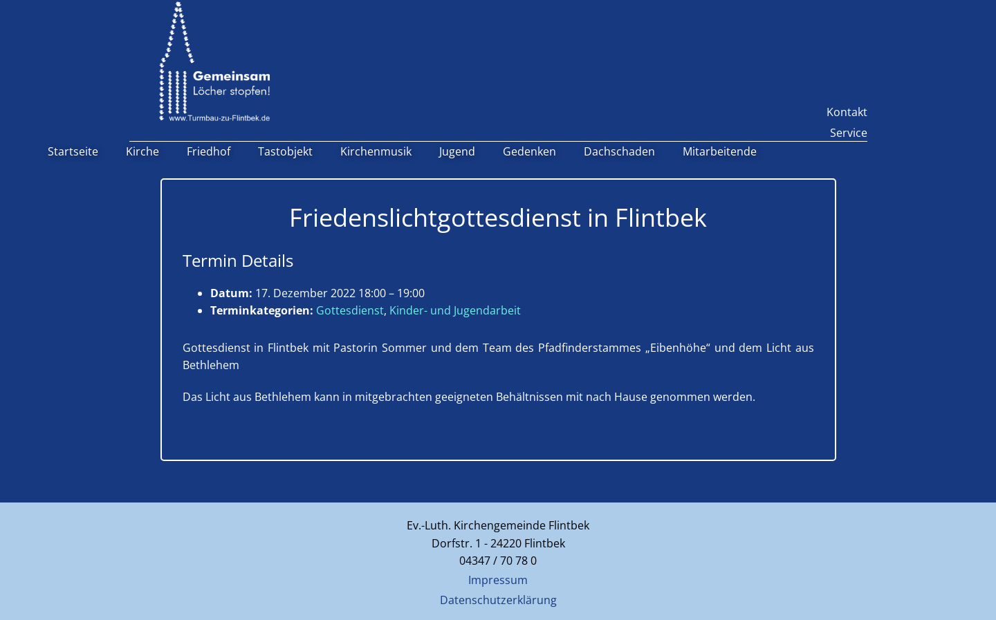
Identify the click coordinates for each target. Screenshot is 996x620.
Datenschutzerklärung (498, 600)
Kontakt (847, 112)
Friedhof (208, 151)
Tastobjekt (285, 151)
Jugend (457, 151)
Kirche (142, 151)
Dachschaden (619, 151)
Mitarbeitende (720, 151)
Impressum (498, 580)
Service (848, 132)
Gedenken (529, 151)
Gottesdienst (350, 310)
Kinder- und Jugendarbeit (455, 310)
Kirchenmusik (376, 151)
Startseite (73, 151)
